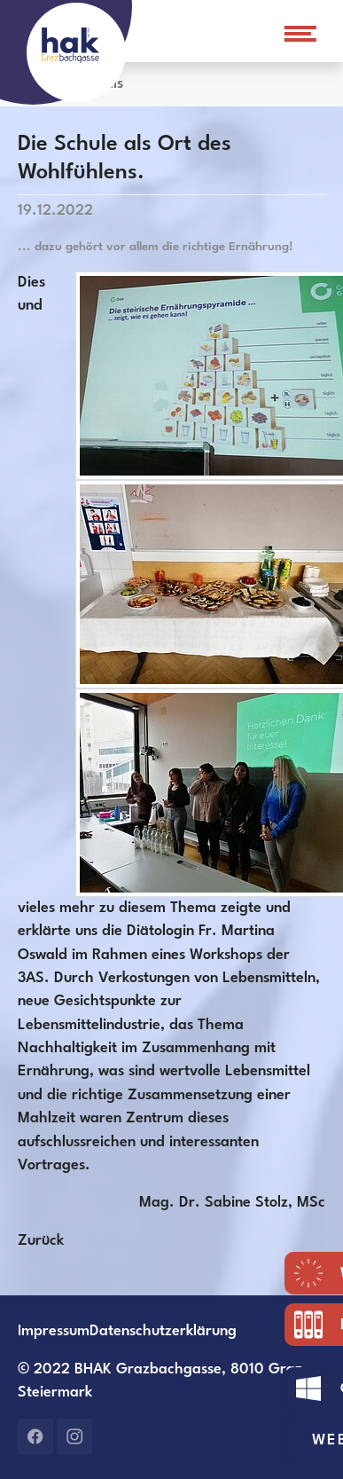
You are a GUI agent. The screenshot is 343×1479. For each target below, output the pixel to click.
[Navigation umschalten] (298, 34)
